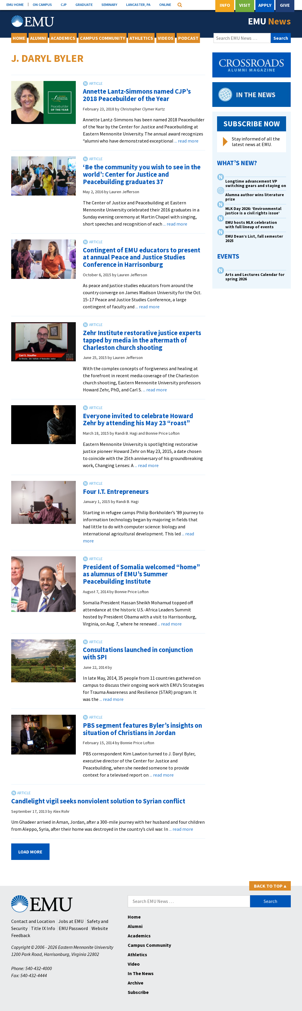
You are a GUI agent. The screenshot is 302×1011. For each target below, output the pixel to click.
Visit (244, 5)
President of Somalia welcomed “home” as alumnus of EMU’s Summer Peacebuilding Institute (141, 574)
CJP (64, 4)
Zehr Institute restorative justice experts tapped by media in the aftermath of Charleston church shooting (142, 340)
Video (134, 964)
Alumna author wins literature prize (254, 197)
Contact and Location (33, 921)
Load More (30, 852)
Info (225, 5)
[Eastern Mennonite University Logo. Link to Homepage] (32, 21)
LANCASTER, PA (138, 4)
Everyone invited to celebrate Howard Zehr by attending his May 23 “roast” (138, 419)
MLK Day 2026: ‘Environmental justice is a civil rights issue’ (253, 211)
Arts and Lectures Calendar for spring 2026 (255, 277)
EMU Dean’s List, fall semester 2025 (254, 238)
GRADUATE (84, 4)
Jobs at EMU (70, 921)
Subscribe (138, 992)
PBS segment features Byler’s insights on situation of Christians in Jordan (142, 729)
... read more (186, 141)
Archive (135, 983)
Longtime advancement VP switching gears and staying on (255, 183)
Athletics (141, 38)
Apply (264, 5)
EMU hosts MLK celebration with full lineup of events (251, 224)
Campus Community (102, 38)
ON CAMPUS (42, 4)
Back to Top (270, 886)
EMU (269, 21)
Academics (63, 38)
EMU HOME (15, 4)
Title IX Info (43, 928)
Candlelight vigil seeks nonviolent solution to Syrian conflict (98, 801)
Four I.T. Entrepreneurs (116, 491)
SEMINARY (109, 4)
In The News (141, 973)
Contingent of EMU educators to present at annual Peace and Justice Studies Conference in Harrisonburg (141, 257)
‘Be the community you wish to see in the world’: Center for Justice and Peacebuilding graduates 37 (142, 174)
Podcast (188, 38)
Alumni (38, 38)
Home (19, 38)
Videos (165, 38)
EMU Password (73, 928)
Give (285, 5)
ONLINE (165, 4)
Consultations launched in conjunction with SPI (138, 653)
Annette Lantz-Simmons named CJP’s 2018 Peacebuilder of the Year (137, 95)
